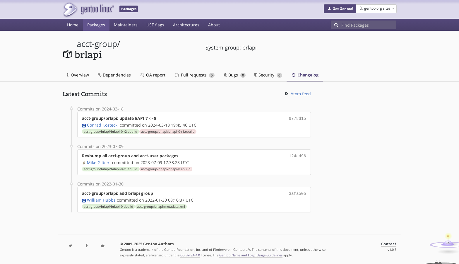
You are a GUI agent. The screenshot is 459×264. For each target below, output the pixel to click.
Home (72, 25)
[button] (340, 8)
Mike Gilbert (99, 161)
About (214, 25)
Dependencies (114, 75)
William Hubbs (101, 198)
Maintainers (126, 25)
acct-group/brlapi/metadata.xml (161, 205)
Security (268, 75)
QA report (152, 75)
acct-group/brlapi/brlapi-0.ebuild (166, 168)
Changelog (304, 75)
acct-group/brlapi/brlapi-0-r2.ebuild (110, 131)
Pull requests (195, 75)
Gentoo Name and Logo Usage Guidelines (250, 253)
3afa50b (297, 192)
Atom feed (297, 93)
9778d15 (297, 118)
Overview (78, 75)
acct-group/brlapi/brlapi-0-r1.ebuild (168, 131)
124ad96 (297, 155)
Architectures (186, 25)
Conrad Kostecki (103, 124)
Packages (96, 25)
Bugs (234, 75)
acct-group (97, 43)
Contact (388, 242)
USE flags (155, 25)
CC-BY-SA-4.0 (190, 253)
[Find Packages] (368, 25)
